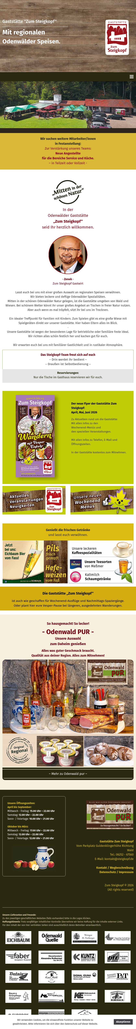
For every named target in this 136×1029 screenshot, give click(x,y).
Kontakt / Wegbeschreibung (115, 868)
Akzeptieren (123, 1021)
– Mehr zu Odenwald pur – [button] (68, 774)
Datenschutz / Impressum (116, 872)
